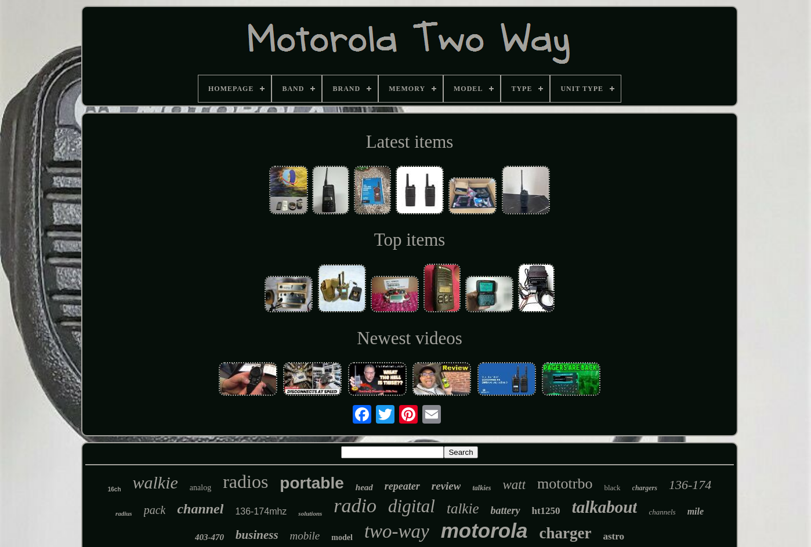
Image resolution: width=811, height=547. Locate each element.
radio (355, 505)
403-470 (209, 537)
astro (613, 536)
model (342, 537)
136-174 (690, 484)
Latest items (410, 142)
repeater (402, 486)
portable (311, 483)
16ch (114, 489)
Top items (410, 239)
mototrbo (564, 483)
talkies (481, 488)
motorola (484, 530)
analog (200, 487)
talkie (463, 508)
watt (514, 484)
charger (565, 533)
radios (245, 481)
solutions (310, 513)
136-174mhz (261, 511)
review (446, 486)
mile (695, 511)
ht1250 (546, 510)
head (364, 487)
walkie (155, 482)
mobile (305, 536)
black (612, 487)
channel (200, 508)
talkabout (605, 507)
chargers (644, 488)
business (257, 535)
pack (155, 510)
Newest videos (409, 338)
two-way (396, 531)
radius (123, 513)
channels (662, 512)
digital (411, 506)
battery (505, 510)
